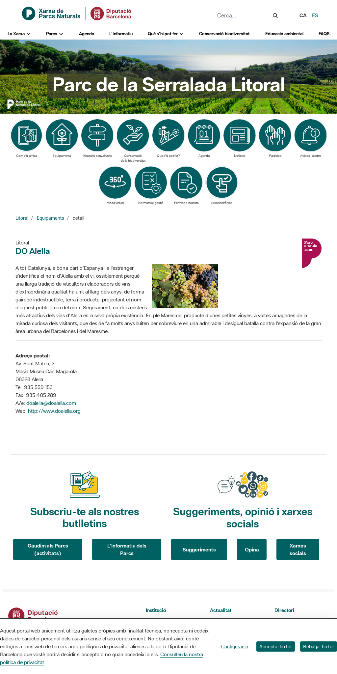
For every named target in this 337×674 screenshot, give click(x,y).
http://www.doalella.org (54, 410)
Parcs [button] (55, 34)
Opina (252, 549)
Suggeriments (199, 549)
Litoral (21, 218)
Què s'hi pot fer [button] (166, 34)
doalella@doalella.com (51, 403)
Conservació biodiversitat (224, 34)
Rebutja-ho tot (318, 646)
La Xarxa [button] (19, 34)
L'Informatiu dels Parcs (126, 549)
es (315, 15)
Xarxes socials (298, 549)
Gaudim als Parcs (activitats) (48, 549)
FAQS (324, 34)
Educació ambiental (284, 34)
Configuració (234, 646)
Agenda (86, 34)
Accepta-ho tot (275, 646)
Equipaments (50, 218)
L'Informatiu (121, 34)
